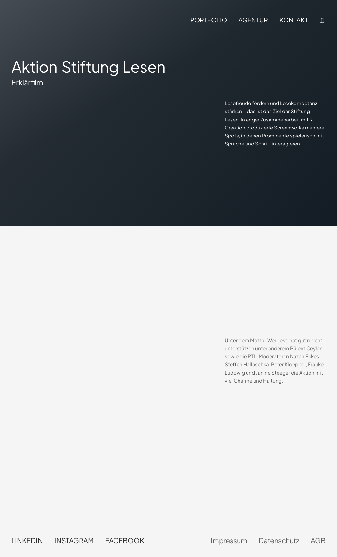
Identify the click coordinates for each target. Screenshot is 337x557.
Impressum (229, 540)
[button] (321, 20)
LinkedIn (27, 540)
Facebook (124, 540)
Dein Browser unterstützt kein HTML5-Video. (75, 281)
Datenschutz (279, 540)
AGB (318, 540)
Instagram (74, 540)
